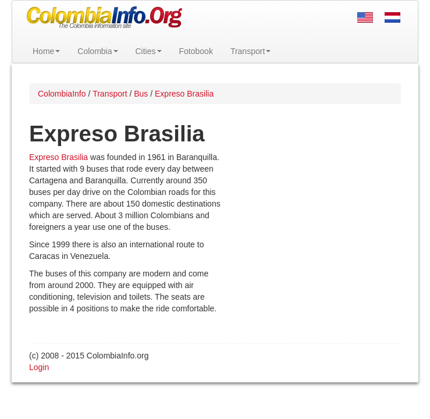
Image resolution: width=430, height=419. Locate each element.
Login (39, 367)
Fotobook (196, 51)
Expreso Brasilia (58, 157)
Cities (149, 51)
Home (46, 51)
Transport (250, 51)
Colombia (97, 51)
